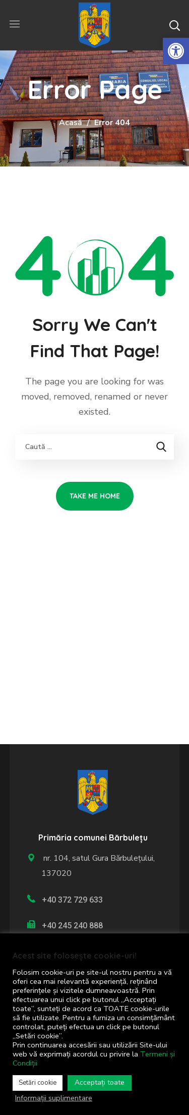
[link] (176, 51)
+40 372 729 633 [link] (72, 900)
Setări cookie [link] (37, 1082)
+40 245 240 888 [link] (72, 925)
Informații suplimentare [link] (53, 1097)
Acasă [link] (70, 122)
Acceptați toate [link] (99, 1082)
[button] (174, 25)
